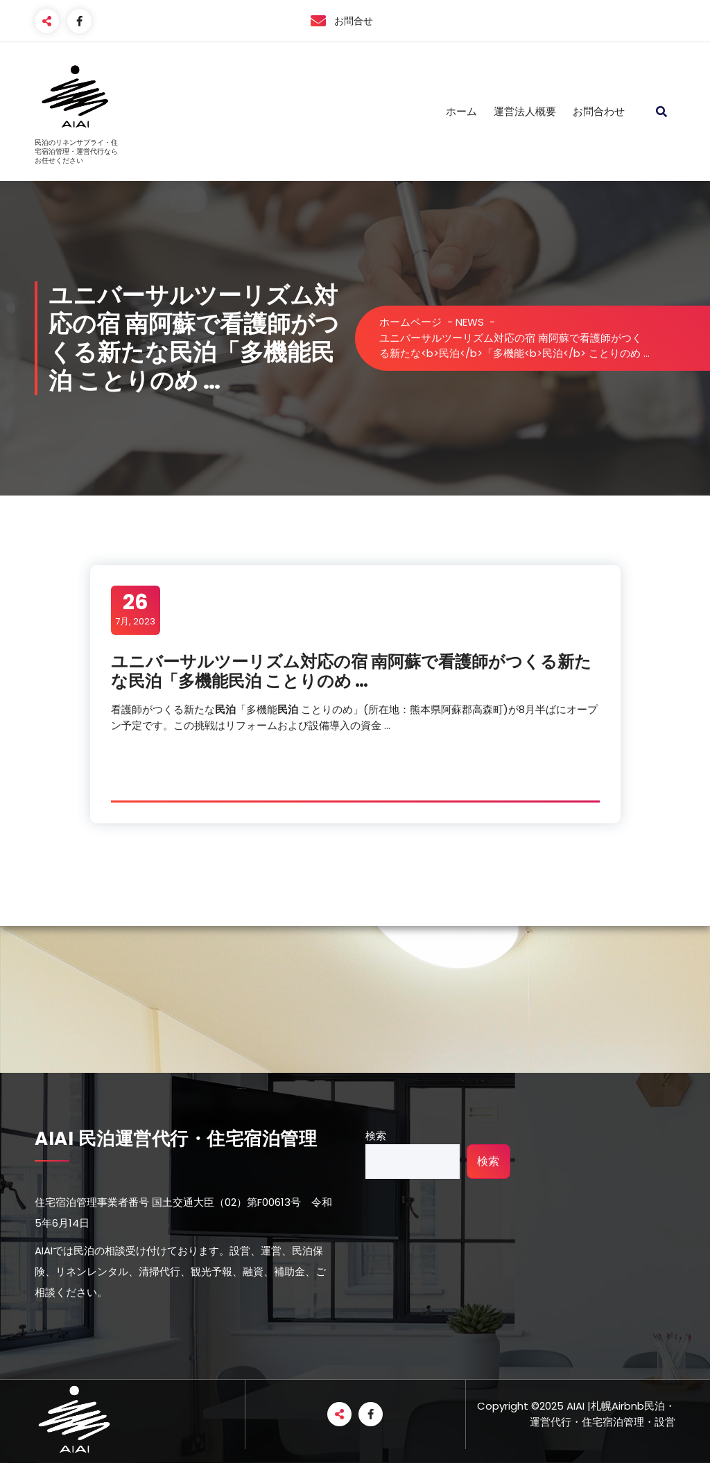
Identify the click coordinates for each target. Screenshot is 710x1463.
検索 (375, 1135)
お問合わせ (599, 111)
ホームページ (410, 322)
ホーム (461, 111)
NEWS (470, 322)
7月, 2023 (135, 609)
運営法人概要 (525, 111)
